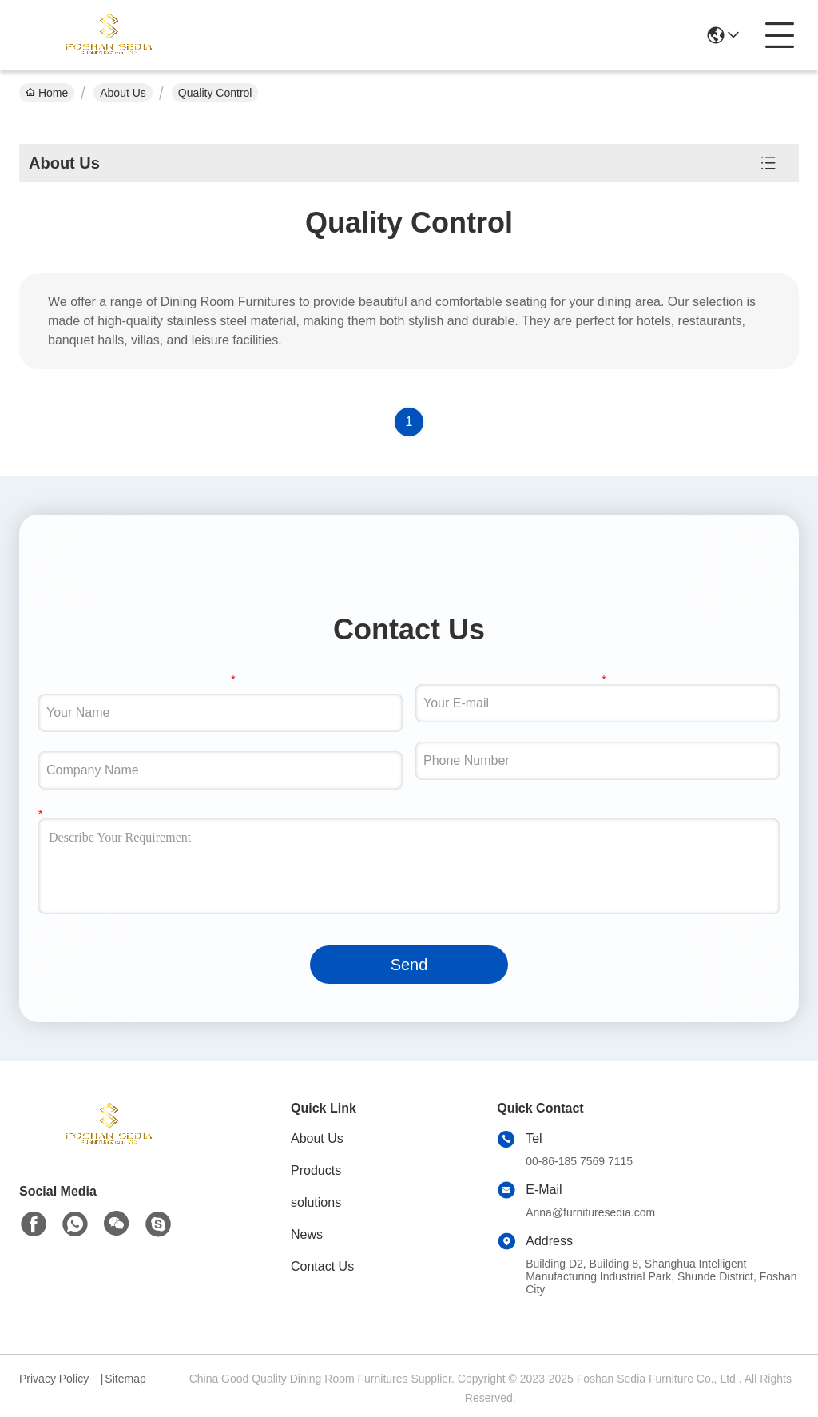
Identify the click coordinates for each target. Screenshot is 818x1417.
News (307, 1234)
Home (47, 92)
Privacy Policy (54, 1378)
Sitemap (125, 1378)
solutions (316, 1202)
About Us (123, 92)
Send (409, 964)
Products (316, 1170)
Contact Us (322, 1266)
